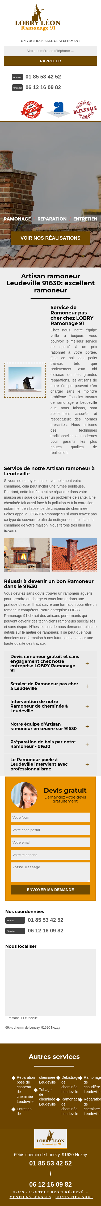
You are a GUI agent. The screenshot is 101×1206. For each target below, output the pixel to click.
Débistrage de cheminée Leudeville (68, 1084)
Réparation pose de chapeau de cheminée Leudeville (23, 1089)
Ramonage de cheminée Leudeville (68, 1106)
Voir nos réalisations (50, 238)
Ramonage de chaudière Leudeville (90, 1084)
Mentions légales (30, 1197)
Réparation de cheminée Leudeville (90, 1106)
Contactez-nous (74, 1197)
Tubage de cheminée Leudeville (45, 1096)
